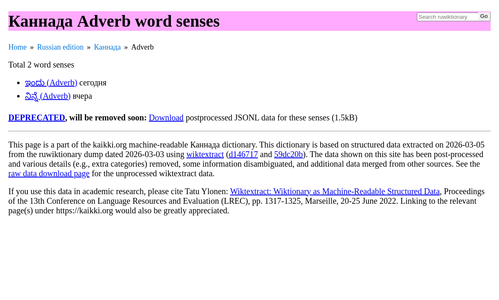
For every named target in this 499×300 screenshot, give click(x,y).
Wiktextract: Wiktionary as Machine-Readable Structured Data (335, 191)
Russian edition (60, 47)
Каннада (107, 47)
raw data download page (49, 173)
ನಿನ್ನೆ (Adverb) (47, 95)
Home (17, 47)
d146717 (243, 154)
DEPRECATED (36, 117)
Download (166, 117)
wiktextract (205, 154)
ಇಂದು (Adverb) (51, 82)
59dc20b (288, 154)
